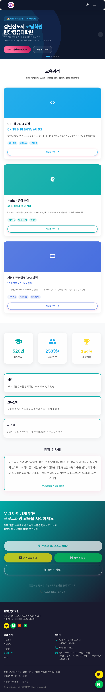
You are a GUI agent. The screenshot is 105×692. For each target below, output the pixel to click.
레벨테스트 (8, 653)
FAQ (6, 657)
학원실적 (7, 648)
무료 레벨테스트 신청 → (17, 49)
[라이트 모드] (87, 5)
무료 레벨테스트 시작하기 (55, 546)
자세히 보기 (52, 152)
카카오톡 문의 (30, 557)
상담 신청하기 (55, 570)
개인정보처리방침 (11, 681)
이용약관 (24, 681)
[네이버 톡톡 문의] (99, 684)
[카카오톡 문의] (99, 675)
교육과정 (7, 644)
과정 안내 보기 (42, 49)
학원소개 (7, 639)
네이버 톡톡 (80, 557)
